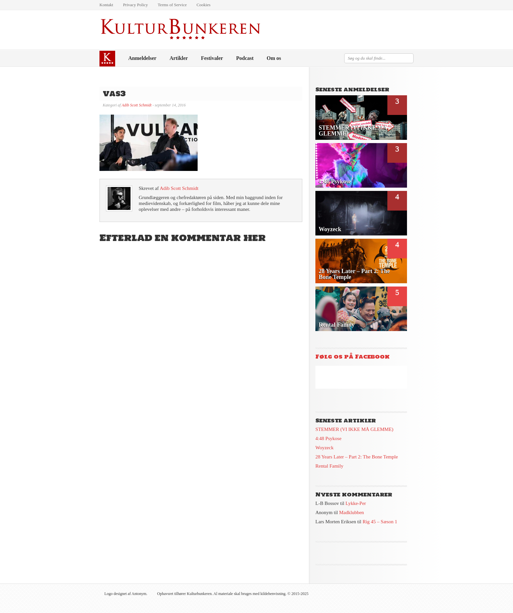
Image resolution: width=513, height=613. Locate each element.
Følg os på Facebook (352, 356)
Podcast (245, 58)
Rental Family (329, 466)
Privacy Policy (135, 4)
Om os (274, 58)
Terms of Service (172, 4)
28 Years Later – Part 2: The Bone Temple (356, 456)
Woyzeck (324, 447)
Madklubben (351, 512)
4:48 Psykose (328, 438)
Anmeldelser (142, 58)
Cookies (204, 4)
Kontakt (106, 4)
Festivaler (212, 58)
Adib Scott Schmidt (136, 105)
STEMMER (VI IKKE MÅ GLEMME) (354, 429)
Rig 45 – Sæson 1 (380, 521)
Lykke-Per (355, 503)
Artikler (178, 58)
